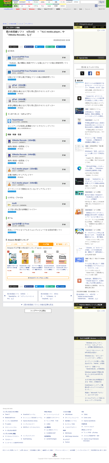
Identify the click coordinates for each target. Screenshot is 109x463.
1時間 (78, 27)
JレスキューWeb (70, 424)
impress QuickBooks (89, 421)
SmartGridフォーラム (29, 414)
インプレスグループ (83, 450)
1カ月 (102, 27)
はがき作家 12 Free (20, 224)
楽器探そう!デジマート (53, 417)
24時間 (86, 27)
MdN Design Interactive (71, 436)
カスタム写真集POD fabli (91, 435)
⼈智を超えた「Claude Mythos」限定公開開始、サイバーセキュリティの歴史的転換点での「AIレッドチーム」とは (94, 116)
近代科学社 (47, 436)
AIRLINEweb (68, 414)
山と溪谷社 (47, 427)
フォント (87, 9)
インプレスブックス (29, 435)
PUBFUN (84, 424)
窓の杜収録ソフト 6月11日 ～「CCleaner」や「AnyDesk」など (49, 296)
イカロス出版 (67, 412)
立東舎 (48, 424)
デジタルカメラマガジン (12, 436)
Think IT (7, 414)
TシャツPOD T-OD (52, 421)
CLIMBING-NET (51, 433)
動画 (80, 9)
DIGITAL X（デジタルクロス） (32, 427)
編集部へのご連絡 (48, 450)
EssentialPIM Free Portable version (28, 71)
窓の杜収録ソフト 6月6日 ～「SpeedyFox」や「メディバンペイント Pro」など (20, 296)
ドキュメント (67, 9)
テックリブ (66, 439)
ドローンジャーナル (10, 427)
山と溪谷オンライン (52, 430)
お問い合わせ (24, 450)
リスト (21, 46)
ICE (83, 412)
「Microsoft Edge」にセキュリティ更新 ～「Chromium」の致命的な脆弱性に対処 (94, 168)
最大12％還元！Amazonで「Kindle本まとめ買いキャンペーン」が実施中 (94, 197)
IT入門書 (46, 244)
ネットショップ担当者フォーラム (32, 417)
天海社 (86, 414)
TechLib (67, 442)
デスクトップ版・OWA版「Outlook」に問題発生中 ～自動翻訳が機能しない (94, 140)
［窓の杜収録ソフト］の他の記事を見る (38, 305)
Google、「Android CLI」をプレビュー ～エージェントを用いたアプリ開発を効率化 (94, 181)
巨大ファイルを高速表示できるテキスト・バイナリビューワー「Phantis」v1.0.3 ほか (94, 85)
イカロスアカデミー (71, 427)
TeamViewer (17, 120)
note (52, 46)
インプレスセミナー (29, 424)
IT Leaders (8, 424)
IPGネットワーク (87, 430)
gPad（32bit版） (19, 85)
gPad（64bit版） (19, 99)
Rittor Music (48, 412)
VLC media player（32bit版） (25, 169)
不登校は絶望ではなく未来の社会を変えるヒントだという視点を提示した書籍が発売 (94, 125)
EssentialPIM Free (20, 57)
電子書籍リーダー (62, 244)
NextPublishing (27, 439)
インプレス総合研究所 (11, 421)
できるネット (9, 439)
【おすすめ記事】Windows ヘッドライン (92, 338)
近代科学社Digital (51, 439)
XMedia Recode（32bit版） (24, 140)
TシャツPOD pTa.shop (91, 432)
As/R (14, 203)
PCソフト (30, 244)
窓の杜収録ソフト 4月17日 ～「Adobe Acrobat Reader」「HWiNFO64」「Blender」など (87, 296)
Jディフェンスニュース (72, 417)
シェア (30, 46)
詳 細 (63, 57)
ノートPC (14, 244)
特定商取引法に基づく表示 (98, 450)
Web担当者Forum (10, 417)
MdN (64, 430)
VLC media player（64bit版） (25, 183)
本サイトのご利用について (10, 450)
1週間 (94, 27)
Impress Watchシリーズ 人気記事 (90, 305)
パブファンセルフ (89, 426)
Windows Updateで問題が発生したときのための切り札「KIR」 (94, 374)
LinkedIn (62, 46)
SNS (75, 9)
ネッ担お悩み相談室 (10, 430)
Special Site (83, 58)
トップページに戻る (38, 311)
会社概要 (72, 450)
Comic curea (87, 417)
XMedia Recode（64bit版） (24, 154)
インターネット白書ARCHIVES (14, 442)
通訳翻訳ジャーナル (71, 421)
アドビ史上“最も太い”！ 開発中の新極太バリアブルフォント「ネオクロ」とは (94, 266)
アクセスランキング (86, 24)
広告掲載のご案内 (35, 450)
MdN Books (68, 433)
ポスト (15, 46)
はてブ (41, 46)
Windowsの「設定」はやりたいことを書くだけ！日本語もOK (94, 153)
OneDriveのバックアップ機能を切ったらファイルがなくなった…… (94, 387)
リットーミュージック (53, 414)
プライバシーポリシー (61, 450)
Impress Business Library (30, 421)
